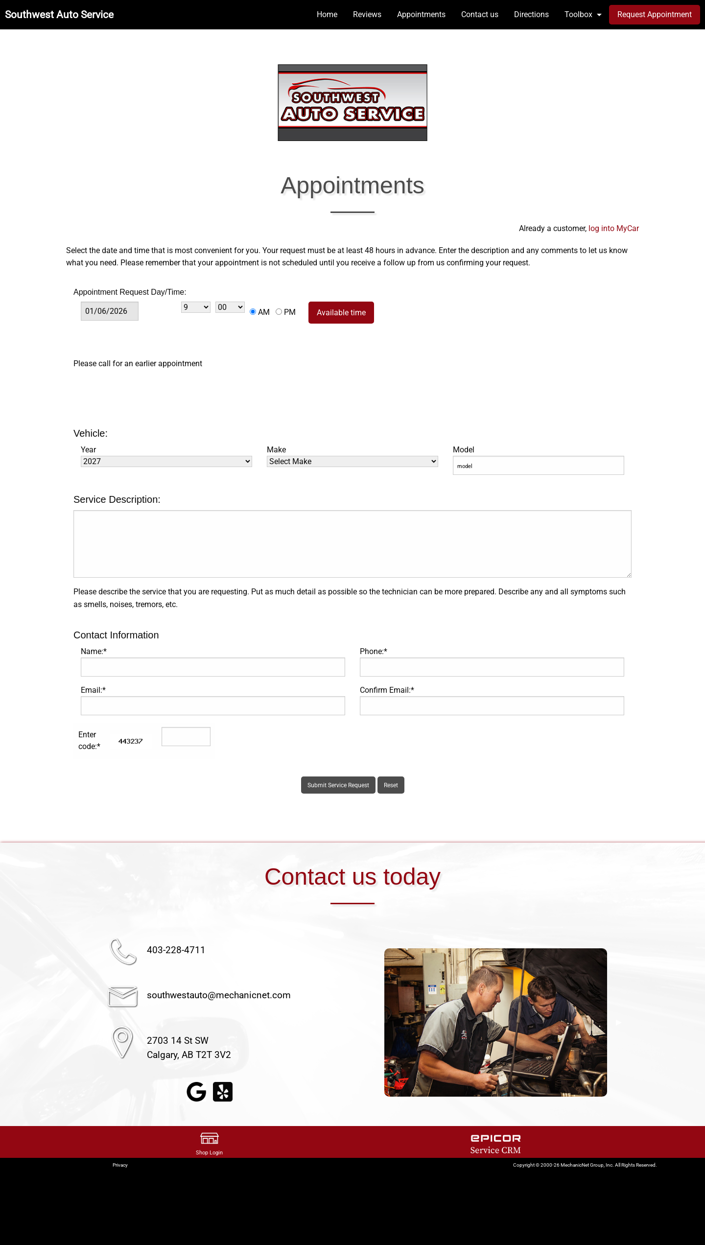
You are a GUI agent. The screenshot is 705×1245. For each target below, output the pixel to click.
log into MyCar (613, 228)
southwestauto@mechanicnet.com (219, 995)
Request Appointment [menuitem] (654, 14)
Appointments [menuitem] (421, 14)
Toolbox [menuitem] (578, 14)
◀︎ (373, 1022)
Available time (341, 312)
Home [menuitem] (327, 14)
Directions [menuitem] (531, 14)
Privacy (120, 1165)
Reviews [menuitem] (367, 14)
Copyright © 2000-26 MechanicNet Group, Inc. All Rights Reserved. (585, 1165)
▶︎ (619, 1022)
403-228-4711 (176, 950)
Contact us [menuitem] (479, 14)
